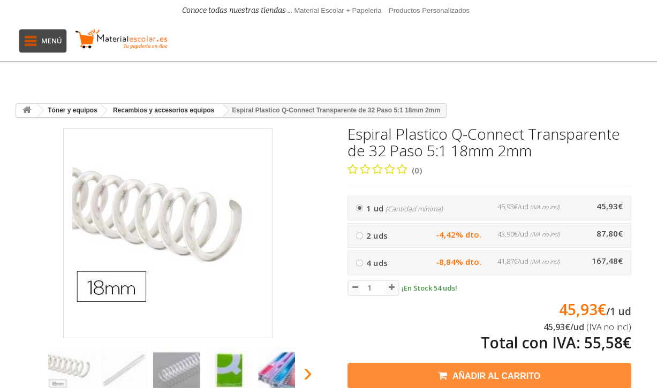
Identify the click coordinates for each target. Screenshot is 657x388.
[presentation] (28, 375)
